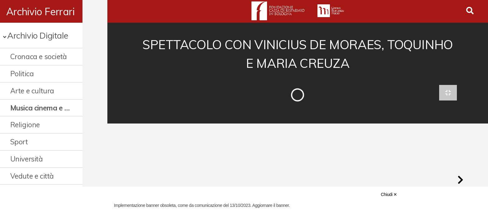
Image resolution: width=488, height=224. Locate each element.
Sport (19, 141)
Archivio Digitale (37, 35)
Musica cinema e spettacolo (52, 107)
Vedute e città (32, 175)
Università (26, 158)
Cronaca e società (38, 56)
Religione (25, 124)
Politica (22, 73)
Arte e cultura (32, 90)
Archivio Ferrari (40, 11)
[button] (460, 181)
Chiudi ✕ (389, 194)
